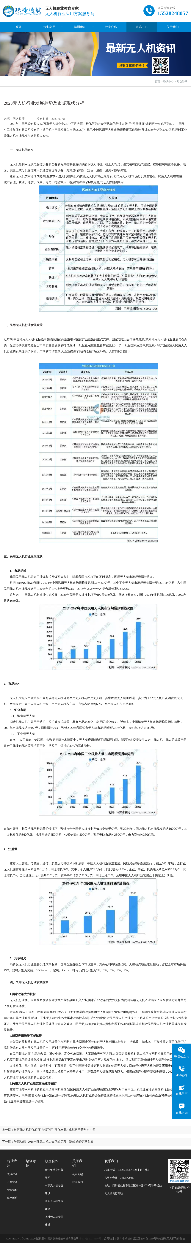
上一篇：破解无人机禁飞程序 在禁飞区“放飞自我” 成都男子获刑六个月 (49, 1129)
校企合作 (111, 26)
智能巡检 (12, 1190)
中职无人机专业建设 (54, 1189)
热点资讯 (182, 81)
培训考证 (80, 26)
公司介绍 (77, 1174)
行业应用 (49, 26)
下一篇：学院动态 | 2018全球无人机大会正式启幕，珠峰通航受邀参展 (47, 1141)
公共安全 (12, 1182)
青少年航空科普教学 (54, 1174)
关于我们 (173, 26)
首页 (18, 26)
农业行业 (12, 1174)
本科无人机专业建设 (54, 1220)
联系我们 (77, 1182)
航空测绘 (12, 1197)
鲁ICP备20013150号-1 (91, 1238)
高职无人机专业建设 (54, 1205)
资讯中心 (142, 26)
